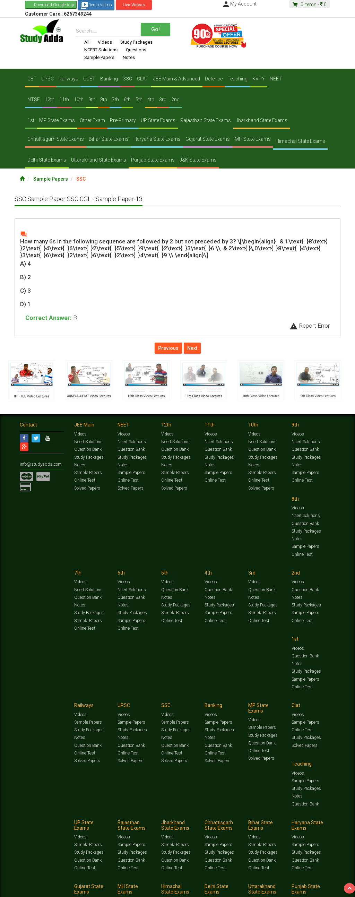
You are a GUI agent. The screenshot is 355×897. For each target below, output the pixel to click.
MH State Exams (253, 139)
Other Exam (92, 120)
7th (115, 99)
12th (49, 99)
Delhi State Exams (46, 160)
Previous (168, 348)
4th (150, 99)
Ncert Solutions (88, 442)
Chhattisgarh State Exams (55, 139)
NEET (276, 78)
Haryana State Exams (157, 139)
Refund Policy (268, 889)
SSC (127, 78)
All (86, 42)
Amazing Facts (49, 882)
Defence (214, 78)
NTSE (33, 99)
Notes (129, 57)
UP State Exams (158, 120)
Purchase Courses (192, 889)
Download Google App (54, 4)
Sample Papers (99, 57)
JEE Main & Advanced (176, 78)
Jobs (46, 889)
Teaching (237, 78)
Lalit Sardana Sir (159, 889)
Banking (109, 78)
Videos (105, 42)
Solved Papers (86, 488)
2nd (175, 99)
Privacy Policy (242, 889)
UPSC (47, 78)
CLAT (142, 78)
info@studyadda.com (40, 465)
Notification (90, 889)
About (58, 889)
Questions (136, 49)
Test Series (167, 876)
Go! (155, 29)
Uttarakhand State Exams (98, 160)
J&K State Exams (198, 160)
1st (30, 120)
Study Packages (136, 42)
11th (64, 99)
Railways (68, 78)
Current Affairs (320, 876)
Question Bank (87, 450)
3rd (162, 99)
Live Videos (134, 4)
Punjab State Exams (153, 160)
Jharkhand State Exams (261, 120)
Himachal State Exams (300, 141)
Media (72, 889)
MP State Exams (57, 120)
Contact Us (30, 889)
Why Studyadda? (117, 889)
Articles (27, 882)
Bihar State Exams (109, 139)
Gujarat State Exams (207, 139)
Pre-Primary (123, 120)
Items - (310, 4)
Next (192, 348)
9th (91, 99)
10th (79, 99)
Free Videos (74, 882)
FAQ (138, 889)
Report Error (309, 325)
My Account (239, 4)
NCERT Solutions (101, 49)
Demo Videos (96, 5)
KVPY (258, 78)
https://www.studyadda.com (86, 876)
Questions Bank (251, 876)
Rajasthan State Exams (205, 120)
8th (103, 99)
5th (139, 99)
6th (127, 99)
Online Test (84, 480)
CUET (89, 78)
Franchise (219, 889)
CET (31, 78)
